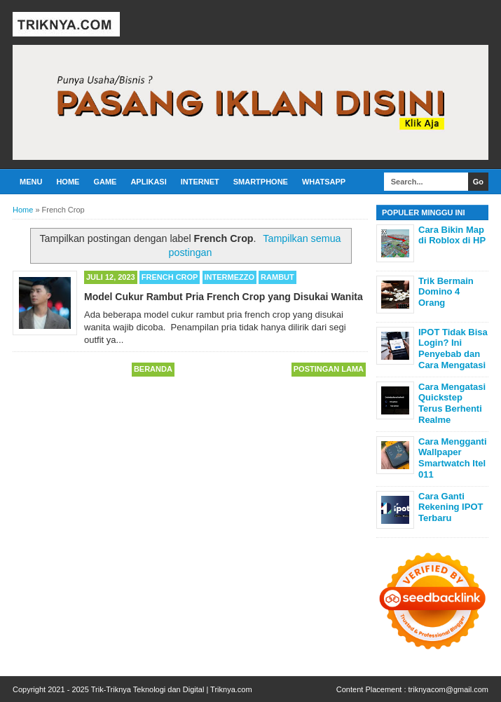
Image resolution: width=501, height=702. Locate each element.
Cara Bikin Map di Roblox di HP (452, 235)
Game (104, 181)
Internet (200, 181)
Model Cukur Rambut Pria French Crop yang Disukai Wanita (223, 296)
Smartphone (260, 181)
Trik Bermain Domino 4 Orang (446, 292)
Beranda (153, 369)
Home (67, 181)
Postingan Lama (329, 369)
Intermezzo (230, 277)
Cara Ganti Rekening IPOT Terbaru (450, 507)
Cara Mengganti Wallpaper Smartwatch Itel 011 (452, 458)
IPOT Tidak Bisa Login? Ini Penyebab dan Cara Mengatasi (453, 348)
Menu (31, 181)
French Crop (170, 277)
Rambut (277, 277)
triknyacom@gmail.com (448, 689)
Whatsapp (323, 181)
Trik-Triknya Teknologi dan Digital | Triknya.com (171, 689)
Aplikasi (148, 181)
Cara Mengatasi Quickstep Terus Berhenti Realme (452, 403)
